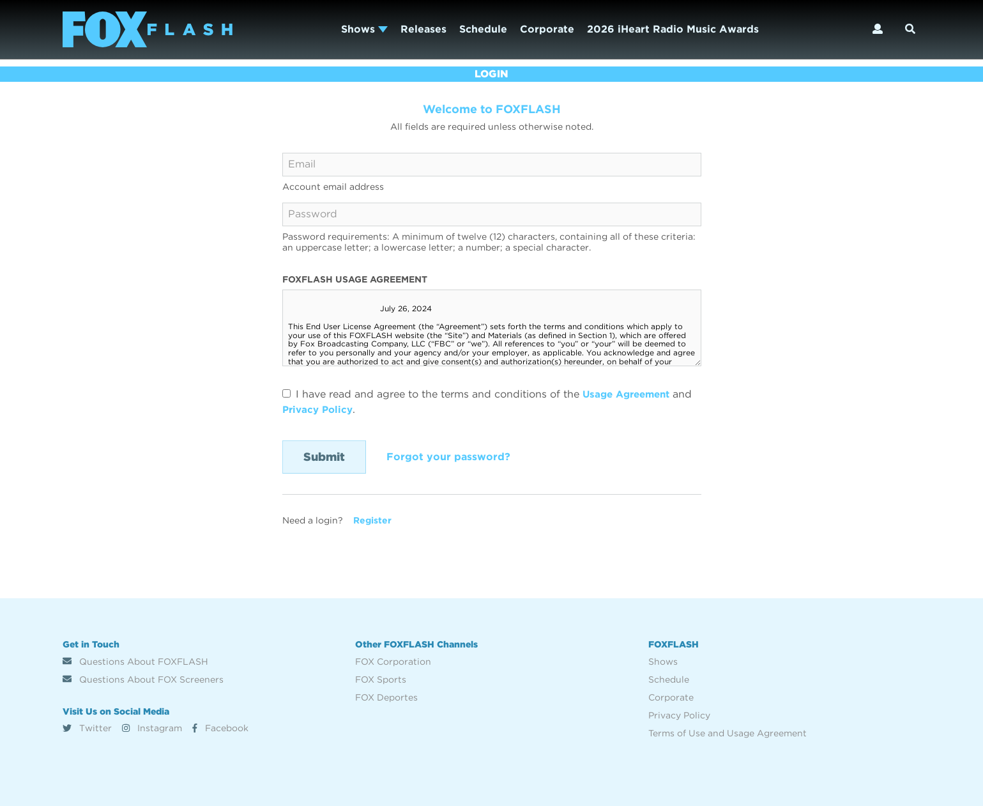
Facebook (220, 728)
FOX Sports (380, 679)
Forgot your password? (448, 457)
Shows (364, 29)
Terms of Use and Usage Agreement (727, 733)
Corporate (547, 29)
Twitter (87, 728)
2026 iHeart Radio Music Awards (673, 29)
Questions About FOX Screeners (143, 679)
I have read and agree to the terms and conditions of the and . (490, 401)
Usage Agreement (630, 394)
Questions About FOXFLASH (135, 661)
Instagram (152, 728)
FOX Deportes (386, 697)
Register (372, 520)
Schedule (483, 29)
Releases (423, 29)
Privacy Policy (319, 409)
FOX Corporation (393, 661)
